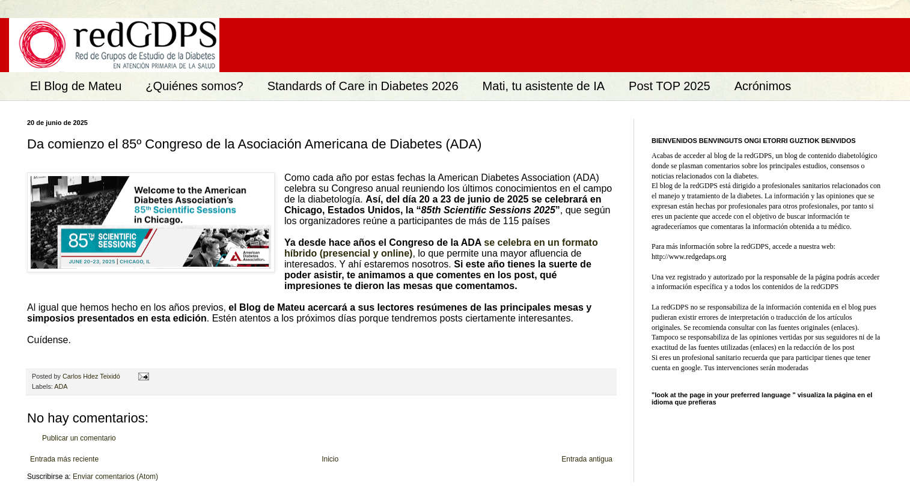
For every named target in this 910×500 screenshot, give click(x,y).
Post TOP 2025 (669, 86)
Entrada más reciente (64, 459)
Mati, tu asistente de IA (544, 86)
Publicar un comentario (79, 438)
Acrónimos (762, 86)
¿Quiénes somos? (194, 86)
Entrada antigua (586, 459)
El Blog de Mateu (75, 86)
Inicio (330, 459)
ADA (60, 386)
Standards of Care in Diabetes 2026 (363, 86)
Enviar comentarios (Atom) (115, 476)
